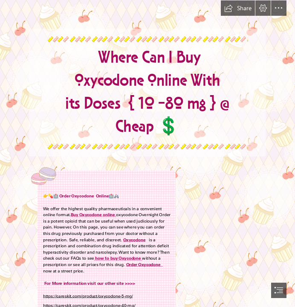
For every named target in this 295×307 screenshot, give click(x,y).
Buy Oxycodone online (93, 214)
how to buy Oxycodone (118, 258)
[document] (147, 153)
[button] (238, 8)
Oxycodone (134, 239)
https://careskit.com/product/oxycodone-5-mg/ (88, 295)
